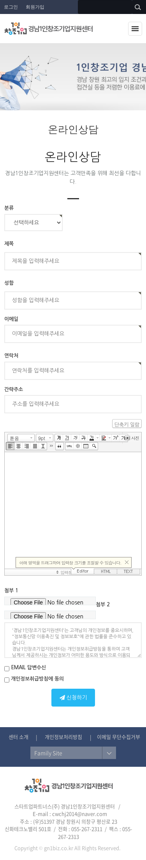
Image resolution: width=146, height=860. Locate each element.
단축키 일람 (126, 424)
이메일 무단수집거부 (118, 736)
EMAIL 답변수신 (25, 668)
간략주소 (13, 389)
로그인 (11, 7)
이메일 (11, 319)
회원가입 (35, 7)
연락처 (11, 355)
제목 (9, 243)
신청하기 (73, 697)
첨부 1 (11, 590)
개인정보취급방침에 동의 (34, 679)
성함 (9, 283)
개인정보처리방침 (63, 736)
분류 (9, 208)
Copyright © (28, 847)
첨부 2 (103, 604)
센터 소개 (18, 736)
